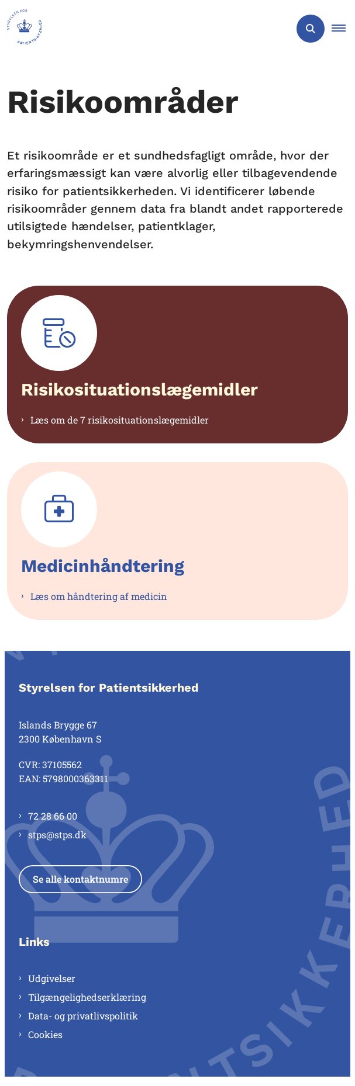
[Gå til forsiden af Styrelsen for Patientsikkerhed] (21, 28)
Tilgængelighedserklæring (87, 997)
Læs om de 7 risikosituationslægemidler (119, 420)
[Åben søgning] (311, 29)
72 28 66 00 (52, 816)
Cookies (45, 1034)
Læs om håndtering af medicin (98, 596)
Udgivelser (51, 978)
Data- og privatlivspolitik (83, 1015)
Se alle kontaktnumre (80, 879)
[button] (343, 28)
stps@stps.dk (57, 834)
